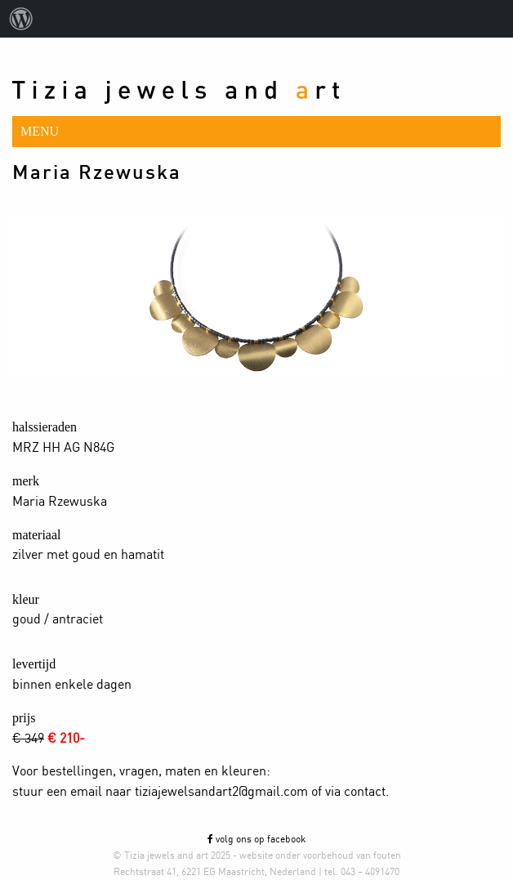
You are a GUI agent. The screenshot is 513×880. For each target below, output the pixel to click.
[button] (256, 131)
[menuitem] (21, 19)
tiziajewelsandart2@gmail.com (221, 791)
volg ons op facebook (256, 839)
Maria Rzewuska (96, 173)
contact (365, 791)
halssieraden (44, 427)
